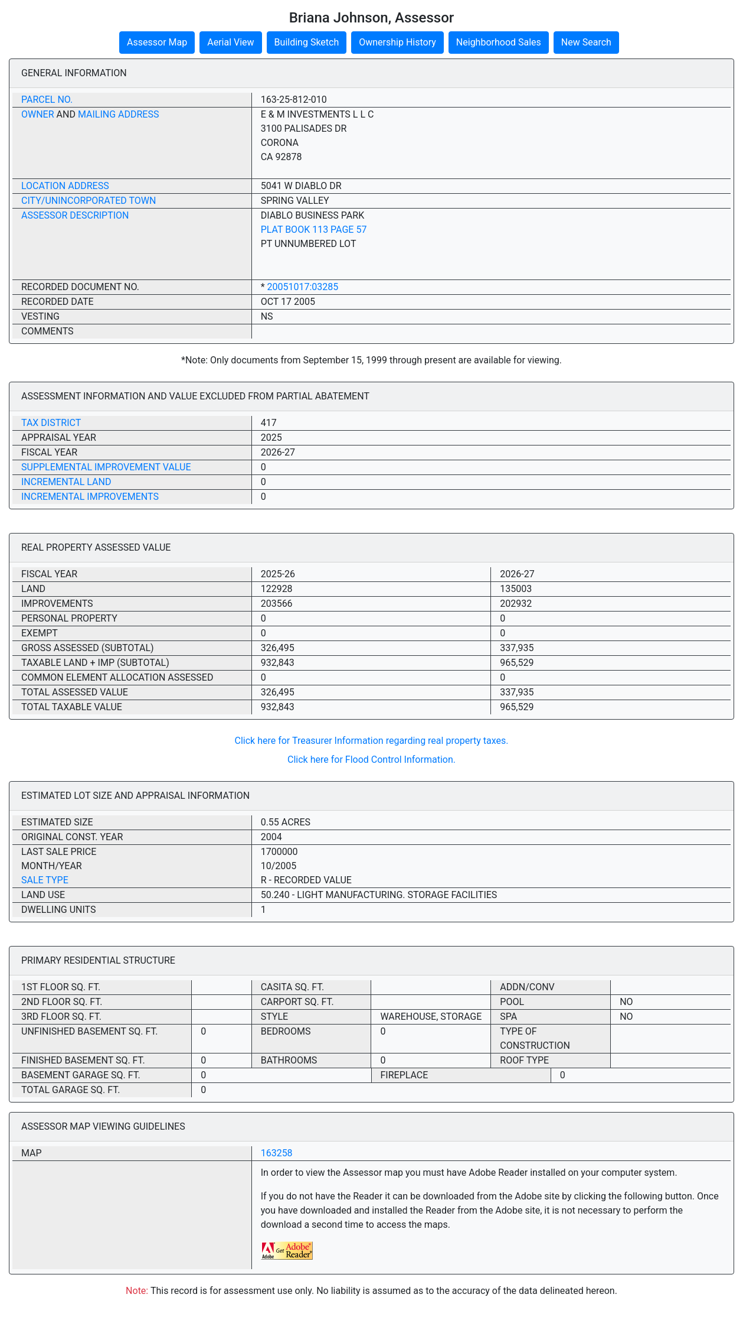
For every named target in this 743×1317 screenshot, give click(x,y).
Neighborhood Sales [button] (498, 42)
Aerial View (230, 42)
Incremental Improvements (90, 496)
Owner (37, 114)
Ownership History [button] (397, 42)
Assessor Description (75, 215)
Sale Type (44, 880)
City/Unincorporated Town (88, 200)
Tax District (51, 422)
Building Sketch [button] (306, 42)
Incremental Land (66, 481)
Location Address (65, 185)
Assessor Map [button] (157, 42)
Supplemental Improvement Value (106, 467)
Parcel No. (47, 99)
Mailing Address (118, 114)
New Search (586, 42)
